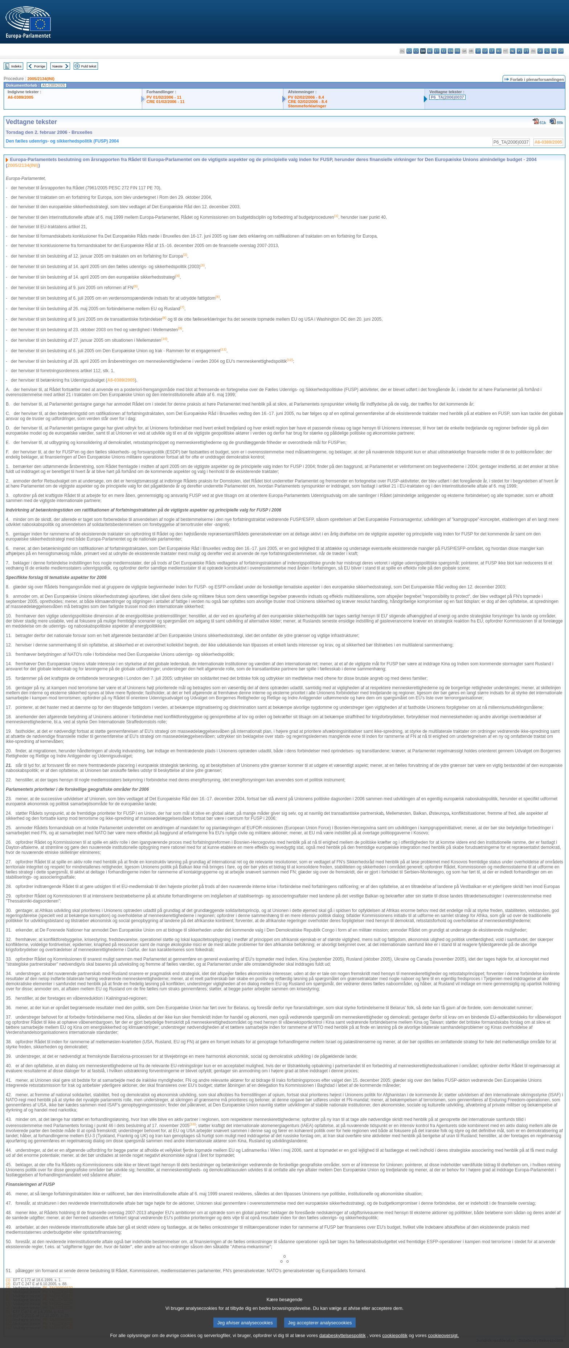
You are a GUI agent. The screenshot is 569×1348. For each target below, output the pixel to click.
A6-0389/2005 (20, 97)
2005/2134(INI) (40, 79)
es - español (409, 51)
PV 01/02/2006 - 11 (164, 97)
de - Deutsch (430, 51)
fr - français (457, 51)
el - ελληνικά (443, 51)
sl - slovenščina (547, 51)
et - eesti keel (436, 51)
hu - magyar (499, 51)
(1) (8, 1280)
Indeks (16, 66)
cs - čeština (416, 51)
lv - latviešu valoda (485, 51)
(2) (8, 1284)
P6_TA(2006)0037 (447, 97)
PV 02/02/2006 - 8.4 (306, 97)
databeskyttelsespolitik (342, 1343)
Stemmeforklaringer (307, 106)
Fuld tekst (89, 66)
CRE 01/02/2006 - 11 (166, 101)
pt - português (526, 51)
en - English (450, 51)
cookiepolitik (395, 1343)
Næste (57, 66)
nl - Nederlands (512, 51)
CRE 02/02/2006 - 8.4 (307, 101)
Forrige (39, 66)
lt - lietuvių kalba (492, 51)
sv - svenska (561, 51)
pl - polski (519, 51)
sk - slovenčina (540, 51)
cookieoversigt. (443, 1343)
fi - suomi (554, 51)
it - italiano (478, 51)
